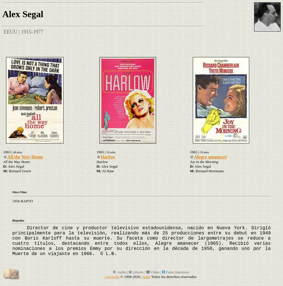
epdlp (146, 277)
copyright (112, 277)
